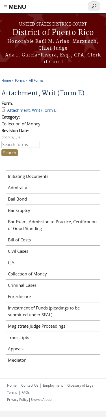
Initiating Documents (28, 176)
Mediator (17, 360)
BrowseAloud (41, 399)
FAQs (25, 392)
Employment (53, 385)
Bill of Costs (19, 240)
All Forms (36, 80)
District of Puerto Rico (53, 32)
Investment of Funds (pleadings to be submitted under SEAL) (44, 311)
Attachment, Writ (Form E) (32, 110)
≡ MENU (15, 6)
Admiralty (17, 187)
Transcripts (18, 337)
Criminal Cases (22, 285)
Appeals (15, 348)
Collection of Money (27, 274)
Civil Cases (18, 251)
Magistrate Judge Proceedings (36, 326)
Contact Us (29, 385)
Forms (20, 80)
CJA (11, 262)
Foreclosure (19, 296)
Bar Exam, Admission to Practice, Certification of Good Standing (52, 225)
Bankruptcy (19, 210)
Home (6, 80)
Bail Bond (17, 199)
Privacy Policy (17, 399)
